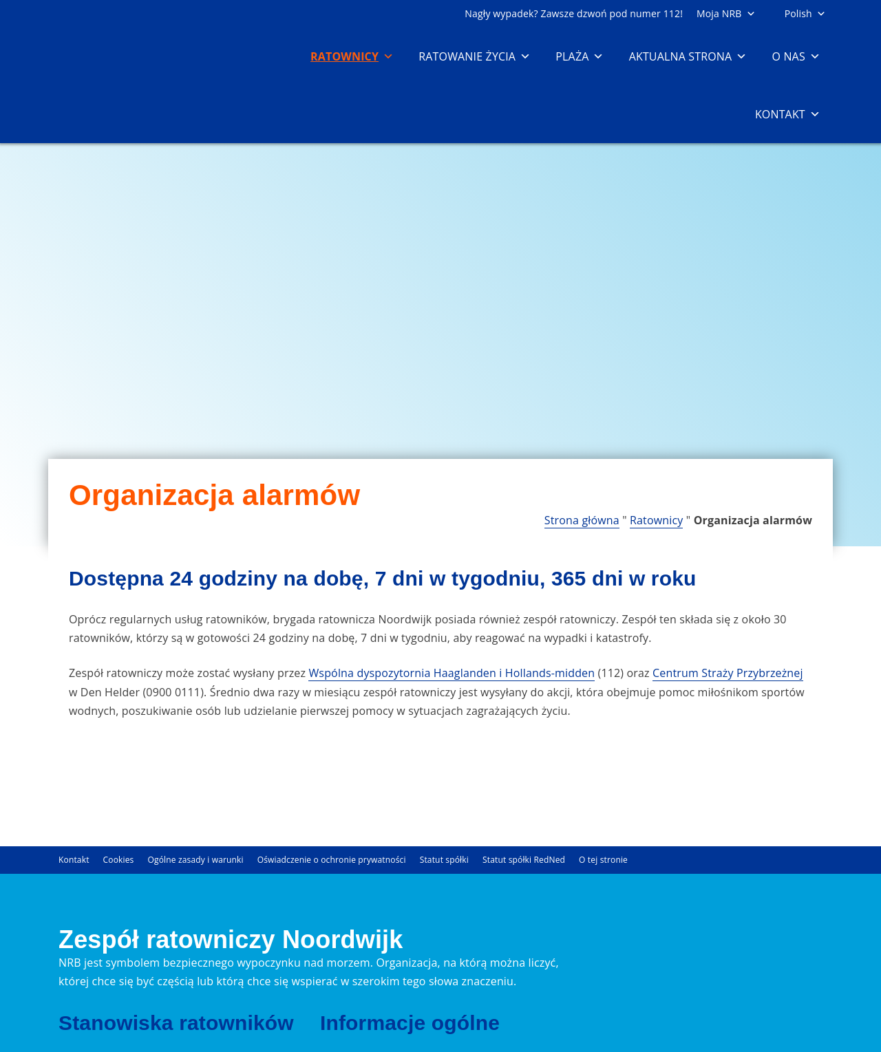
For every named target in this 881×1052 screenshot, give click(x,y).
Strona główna (581, 520)
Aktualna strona (688, 56)
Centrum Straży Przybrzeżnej (727, 672)
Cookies (118, 860)
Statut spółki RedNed (523, 860)
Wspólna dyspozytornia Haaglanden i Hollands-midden (451, 672)
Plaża (579, 56)
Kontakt (787, 114)
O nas (796, 56)
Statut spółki (444, 860)
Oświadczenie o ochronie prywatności (331, 860)
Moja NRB (726, 13)
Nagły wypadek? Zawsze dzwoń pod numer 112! (574, 13)
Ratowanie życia (474, 56)
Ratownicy (352, 56)
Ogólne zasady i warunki (196, 860)
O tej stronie (603, 860)
